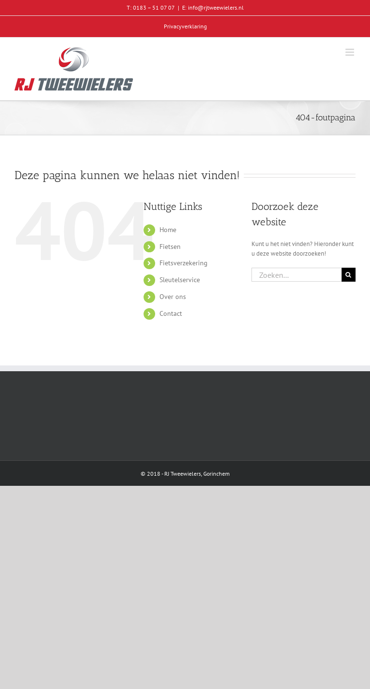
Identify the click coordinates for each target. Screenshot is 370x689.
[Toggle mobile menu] (350, 52)
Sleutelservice (179, 279)
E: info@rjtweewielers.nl (213, 7)
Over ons (172, 296)
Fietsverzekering (183, 263)
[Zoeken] (349, 275)
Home (167, 229)
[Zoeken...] (296, 275)
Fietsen (170, 246)
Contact (170, 313)
